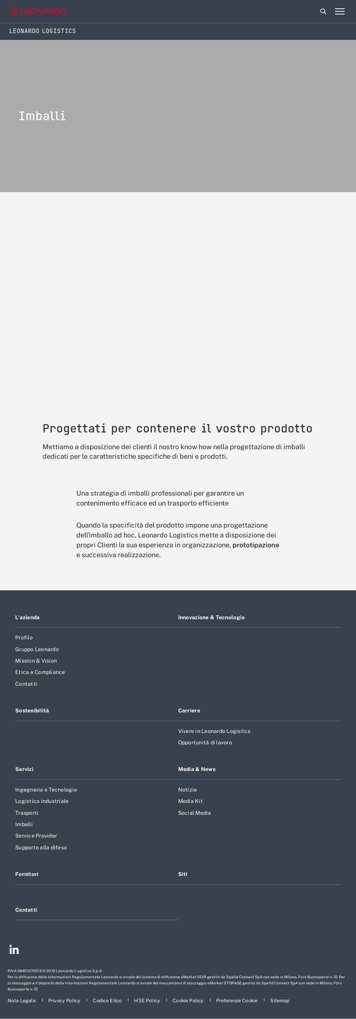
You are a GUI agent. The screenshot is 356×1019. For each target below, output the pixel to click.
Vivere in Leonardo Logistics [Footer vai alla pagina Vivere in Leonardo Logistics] (214, 731)
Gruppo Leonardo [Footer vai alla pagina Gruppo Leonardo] (37, 649)
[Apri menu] (339, 11)
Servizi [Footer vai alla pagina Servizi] (24, 769)
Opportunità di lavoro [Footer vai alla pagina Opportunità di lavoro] (205, 742)
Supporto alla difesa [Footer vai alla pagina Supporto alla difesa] (41, 847)
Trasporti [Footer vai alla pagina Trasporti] (26, 813)
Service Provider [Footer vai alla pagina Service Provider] (36, 836)
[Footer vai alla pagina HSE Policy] (147, 1000)
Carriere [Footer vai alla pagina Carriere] (189, 710)
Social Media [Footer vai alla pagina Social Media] (194, 813)
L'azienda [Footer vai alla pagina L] (27, 617)
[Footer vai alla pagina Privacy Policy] (64, 1000)
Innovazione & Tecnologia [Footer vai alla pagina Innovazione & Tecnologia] (211, 617)
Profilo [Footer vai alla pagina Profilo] (24, 637)
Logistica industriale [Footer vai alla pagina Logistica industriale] (41, 801)
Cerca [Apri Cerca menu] (323, 11)
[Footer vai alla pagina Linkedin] (14, 950)
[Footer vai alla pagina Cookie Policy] (188, 1000)
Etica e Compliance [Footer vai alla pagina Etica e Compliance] (40, 672)
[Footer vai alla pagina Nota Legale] (22, 1000)
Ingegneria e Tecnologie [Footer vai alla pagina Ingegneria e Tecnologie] (46, 790)
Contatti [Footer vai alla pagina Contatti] (26, 684)
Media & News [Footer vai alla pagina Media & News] (196, 769)
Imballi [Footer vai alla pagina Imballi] (24, 824)
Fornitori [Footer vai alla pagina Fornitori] (27, 874)
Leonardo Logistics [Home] (42, 31)
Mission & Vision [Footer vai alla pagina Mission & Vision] (36, 661)
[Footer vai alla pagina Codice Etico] (108, 1000)
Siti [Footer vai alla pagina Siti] (183, 874)
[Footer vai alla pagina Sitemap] (280, 1000)
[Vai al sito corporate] (37, 11)
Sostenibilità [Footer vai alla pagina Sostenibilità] (32, 710)
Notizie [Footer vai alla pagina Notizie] (187, 790)
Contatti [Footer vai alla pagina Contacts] (26, 910)
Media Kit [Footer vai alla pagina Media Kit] (190, 801)
